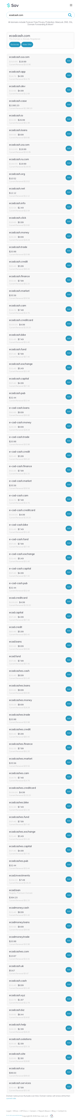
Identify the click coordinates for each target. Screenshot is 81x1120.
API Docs (24, 1111)
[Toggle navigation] (71, 5)
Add (68, 61)
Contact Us (62, 1111)
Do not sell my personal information (14, 1115)
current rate (11, 1098)
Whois (15, 1111)
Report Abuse (44, 1111)
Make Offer (27, 44)
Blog (54, 1111)
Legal (8, 1111)
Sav (12, 5)
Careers (33, 1111)
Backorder (15, 44)
